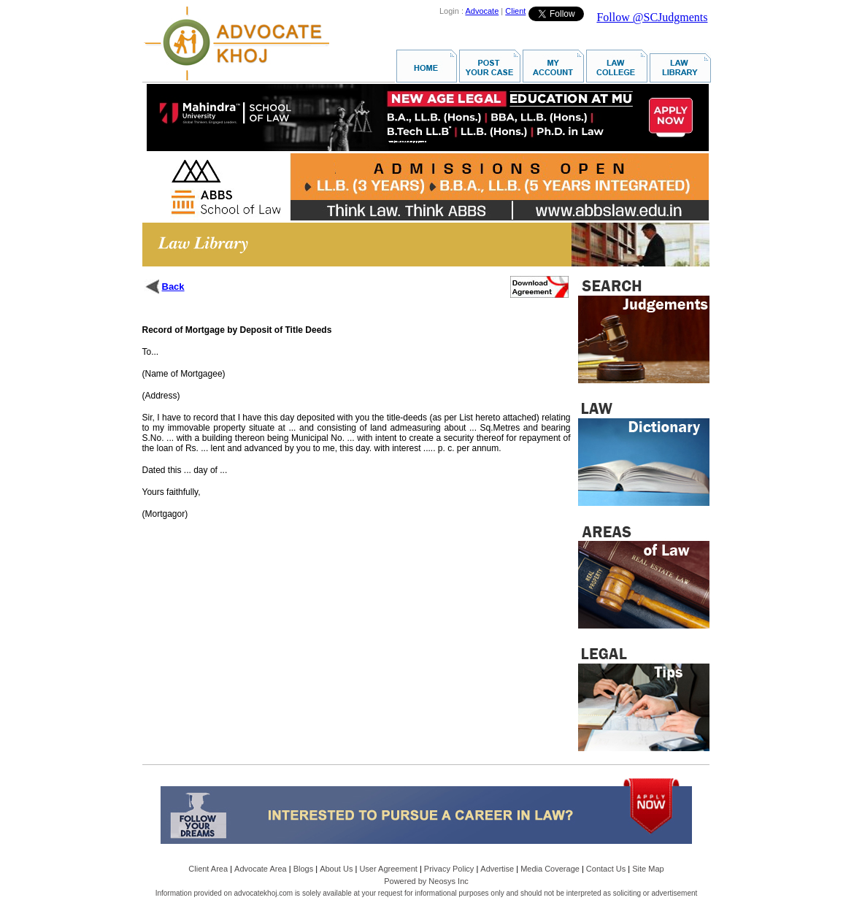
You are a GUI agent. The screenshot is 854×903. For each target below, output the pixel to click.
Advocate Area (260, 868)
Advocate (482, 11)
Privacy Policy (449, 868)
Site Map (647, 868)
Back (173, 286)
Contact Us (606, 868)
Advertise (497, 868)
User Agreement (388, 868)
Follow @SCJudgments (651, 17)
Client (515, 11)
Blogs (303, 868)
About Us (336, 868)
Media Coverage (550, 868)
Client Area (208, 868)
